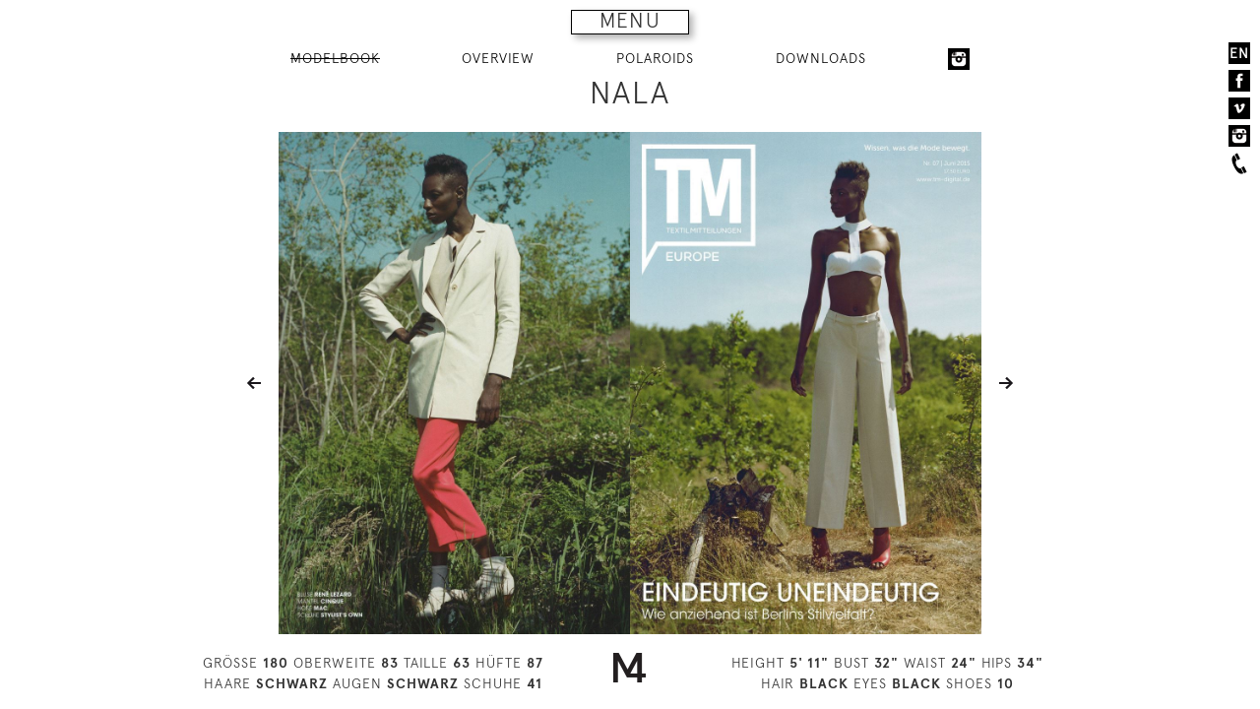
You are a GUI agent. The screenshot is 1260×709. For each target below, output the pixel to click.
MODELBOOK (335, 58)
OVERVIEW (498, 58)
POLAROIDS (655, 58)
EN (1239, 53)
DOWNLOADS (821, 58)
